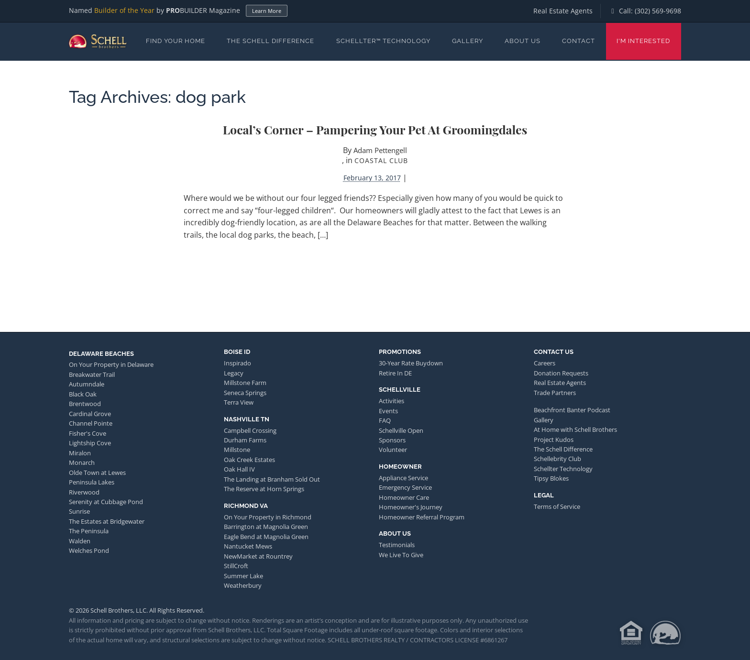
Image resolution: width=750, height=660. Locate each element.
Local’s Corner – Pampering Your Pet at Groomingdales (375, 129)
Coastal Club (381, 160)
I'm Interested (643, 40)
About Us (522, 40)
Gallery (467, 40)
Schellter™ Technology (383, 40)
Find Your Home (175, 40)
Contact (578, 40)
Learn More (266, 10)
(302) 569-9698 (658, 10)
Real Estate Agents (563, 10)
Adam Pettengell (380, 150)
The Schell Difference (270, 40)
